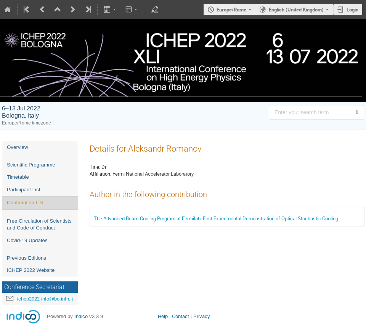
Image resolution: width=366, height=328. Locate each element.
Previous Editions (26, 258)
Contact (180, 316)
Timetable (18, 177)
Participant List (23, 189)
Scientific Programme (31, 165)
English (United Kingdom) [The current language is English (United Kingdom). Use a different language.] (296, 9)
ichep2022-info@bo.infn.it (45, 299)
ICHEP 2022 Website (31, 270)
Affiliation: (100, 173)
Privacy (201, 316)
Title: (95, 166)
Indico (81, 316)
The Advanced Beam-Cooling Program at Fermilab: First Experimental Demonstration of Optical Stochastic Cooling (216, 218)
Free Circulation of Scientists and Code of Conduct (39, 224)
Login (352, 9)
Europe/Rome (231, 9)
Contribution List (25, 202)
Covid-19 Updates (27, 240)
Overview (17, 147)
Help (163, 316)
